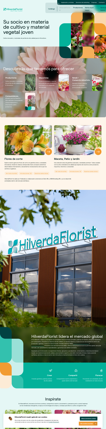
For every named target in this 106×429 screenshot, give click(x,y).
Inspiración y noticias (67, 2)
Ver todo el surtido (11, 173)
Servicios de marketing (82, 2)
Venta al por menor (86, 9)
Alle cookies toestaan (86, 423)
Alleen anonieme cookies (88, 418)
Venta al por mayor (70, 9)
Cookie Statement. (53, 422)
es (103, 9)
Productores (59, 8)
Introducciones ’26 (26, 173)
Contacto (102, 2)
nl (98, 9)
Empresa (94, 2)
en (101, 9)
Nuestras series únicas (41, 173)
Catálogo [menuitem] (33, 9)
